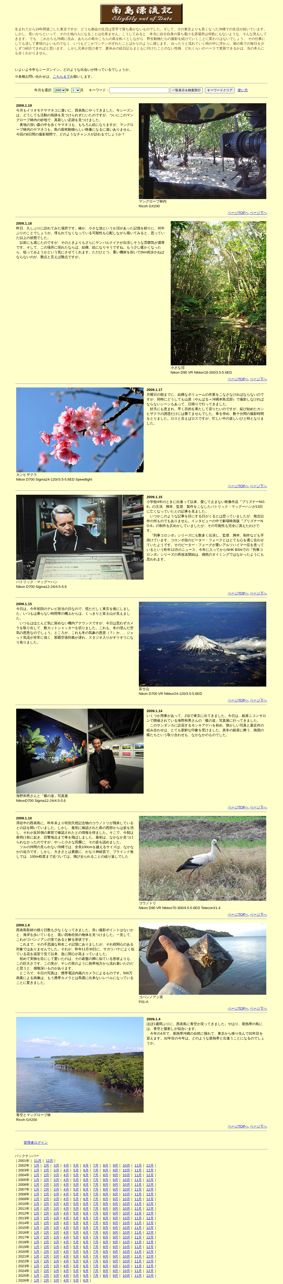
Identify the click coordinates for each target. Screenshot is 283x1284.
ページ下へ (258, 213)
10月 (126, 1165)
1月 (36, 1165)
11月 (37, 1161)
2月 (46, 1165)
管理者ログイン (36, 1143)
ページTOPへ (238, 213)
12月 (49, 1161)
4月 (66, 1165)
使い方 (243, 90)
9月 (115, 1165)
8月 (105, 1165)
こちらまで (61, 77)
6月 (85, 1165)
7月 (95, 1165)
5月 (76, 1165)
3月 (56, 1165)
